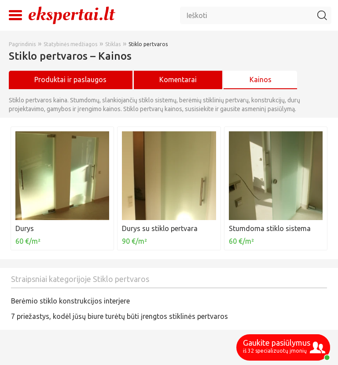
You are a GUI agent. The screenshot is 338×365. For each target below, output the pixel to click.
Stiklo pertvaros (148, 44)
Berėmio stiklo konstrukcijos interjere (70, 301)
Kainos (261, 79)
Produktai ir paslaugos (70, 79)
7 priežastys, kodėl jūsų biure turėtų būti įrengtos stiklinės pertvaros (119, 316)
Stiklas (113, 44)
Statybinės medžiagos (70, 44)
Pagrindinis (22, 44)
